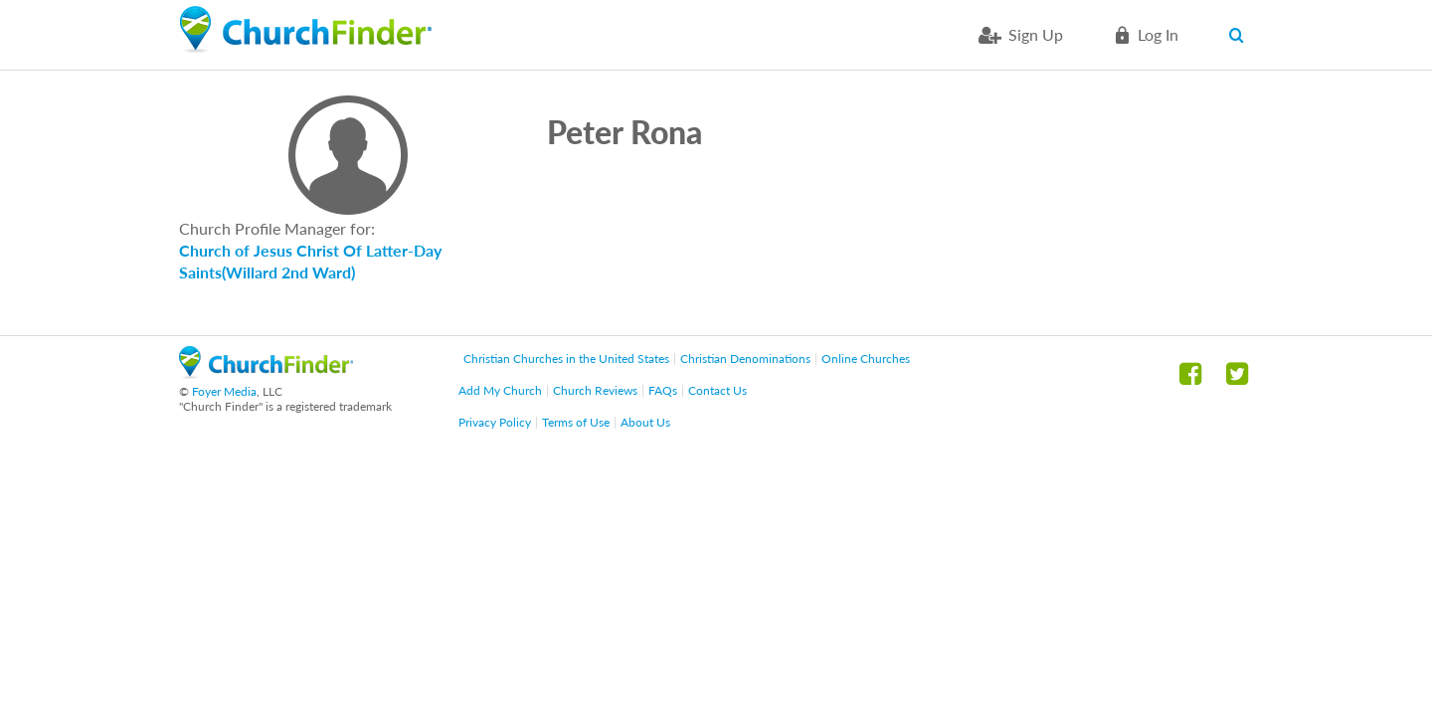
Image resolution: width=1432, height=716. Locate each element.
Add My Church (500, 390)
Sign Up (1035, 34)
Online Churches (865, 358)
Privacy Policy (494, 422)
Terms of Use (576, 422)
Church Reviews (595, 390)
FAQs (662, 390)
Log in (1158, 34)
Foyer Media (224, 391)
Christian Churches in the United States (566, 358)
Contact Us (717, 390)
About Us (645, 422)
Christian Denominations (745, 358)
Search (1240, 35)
